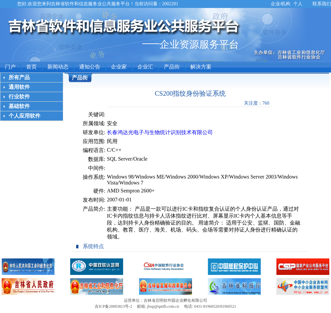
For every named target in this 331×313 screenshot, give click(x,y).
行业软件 (19, 96)
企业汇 (145, 67)
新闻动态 (58, 67)
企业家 (119, 67)
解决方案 (201, 67)
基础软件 (19, 106)
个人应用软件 (24, 116)
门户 (10, 67)
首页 (31, 67)
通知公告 (89, 67)
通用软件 (19, 87)
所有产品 (19, 77)
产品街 (172, 67)
